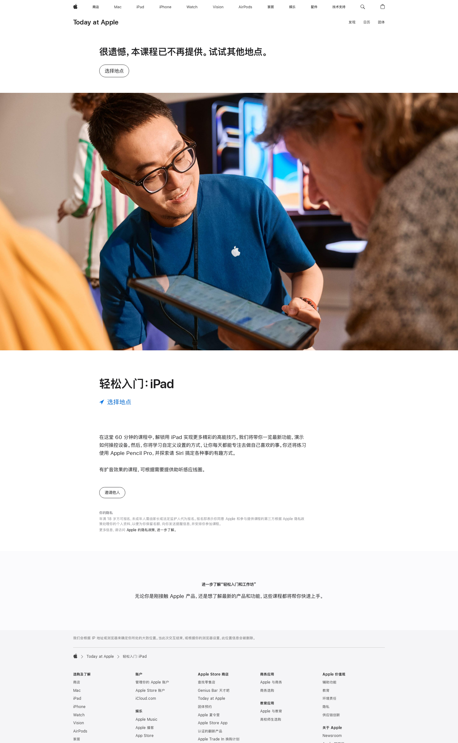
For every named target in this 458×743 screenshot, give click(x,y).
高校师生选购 (270, 719)
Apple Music (146, 719)
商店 (76, 682)
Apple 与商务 (271, 682)
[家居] (270, 7)
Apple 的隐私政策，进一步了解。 (152, 530)
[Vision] (218, 7)
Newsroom (332, 736)
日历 (366, 22)
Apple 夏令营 (209, 715)
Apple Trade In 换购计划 (218, 739)
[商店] (95, 7)
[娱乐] (292, 7)
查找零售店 (206, 682)
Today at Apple (95, 22)
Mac (77, 690)
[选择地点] (115, 402)
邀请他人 (112, 492)
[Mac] (118, 7)
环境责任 (330, 698)
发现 (352, 22)
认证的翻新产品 (210, 731)
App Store (144, 736)
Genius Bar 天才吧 (214, 690)
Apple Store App (212, 723)
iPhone (79, 707)
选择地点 (114, 70)
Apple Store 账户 (150, 690)
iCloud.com (145, 698)
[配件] (314, 7)
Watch (79, 715)
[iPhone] (165, 7)
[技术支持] (339, 7)
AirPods (80, 731)
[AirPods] (245, 7)
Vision (78, 723)
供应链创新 (331, 715)
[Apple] (75, 7)
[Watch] (192, 7)
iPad (77, 698)
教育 (326, 690)
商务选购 (267, 690)
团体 (381, 22)
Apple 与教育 (271, 711)
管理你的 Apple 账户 (152, 682)
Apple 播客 (144, 728)
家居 (76, 739)
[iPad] (140, 7)
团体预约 (205, 707)
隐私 (326, 707)
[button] (363, 7)
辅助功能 (330, 682)
